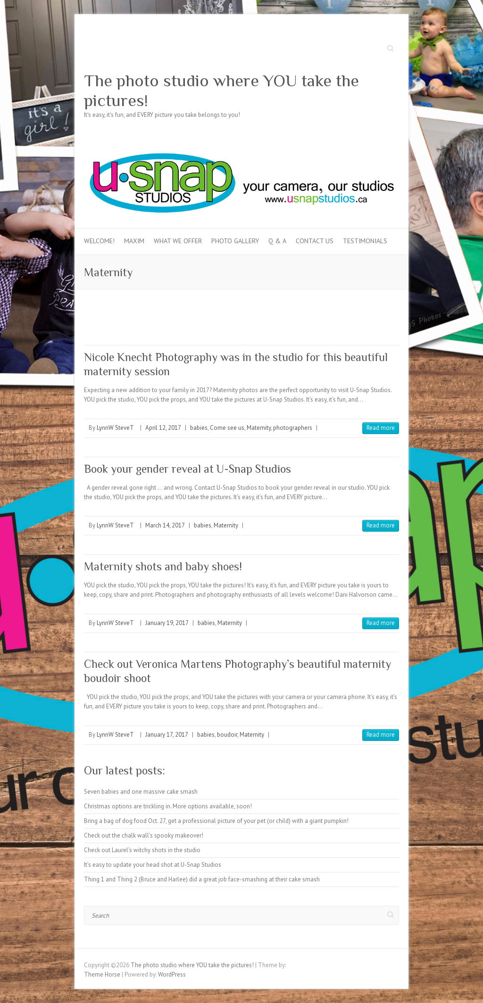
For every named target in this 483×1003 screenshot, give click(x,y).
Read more (380, 428)
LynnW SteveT (115, 428)
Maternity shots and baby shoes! (163, 566)
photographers (292, 428)
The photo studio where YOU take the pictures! (221, 90)
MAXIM (134, 241)
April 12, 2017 (163, 428)
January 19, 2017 (167, 623)
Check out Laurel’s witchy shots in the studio (142, 850)
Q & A (277, 241)
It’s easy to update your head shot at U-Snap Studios (152, 865)
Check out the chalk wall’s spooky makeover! (143, 835)
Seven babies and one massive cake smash (141, 792)
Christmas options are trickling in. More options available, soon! (168, 806)
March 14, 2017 (165, 525)
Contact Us (314, 241)
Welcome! (99, 241)
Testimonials (365, 241)
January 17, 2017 (166, 735)
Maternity (259, 428)
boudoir (227, 735)
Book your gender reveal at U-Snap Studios (187, 468)
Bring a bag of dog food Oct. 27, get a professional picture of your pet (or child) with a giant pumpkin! (216, 821)
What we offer (178, 241)
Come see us (227, 428)
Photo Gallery (235, 241)
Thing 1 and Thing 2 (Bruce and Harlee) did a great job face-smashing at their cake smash (202, 879)
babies (199, 428)
